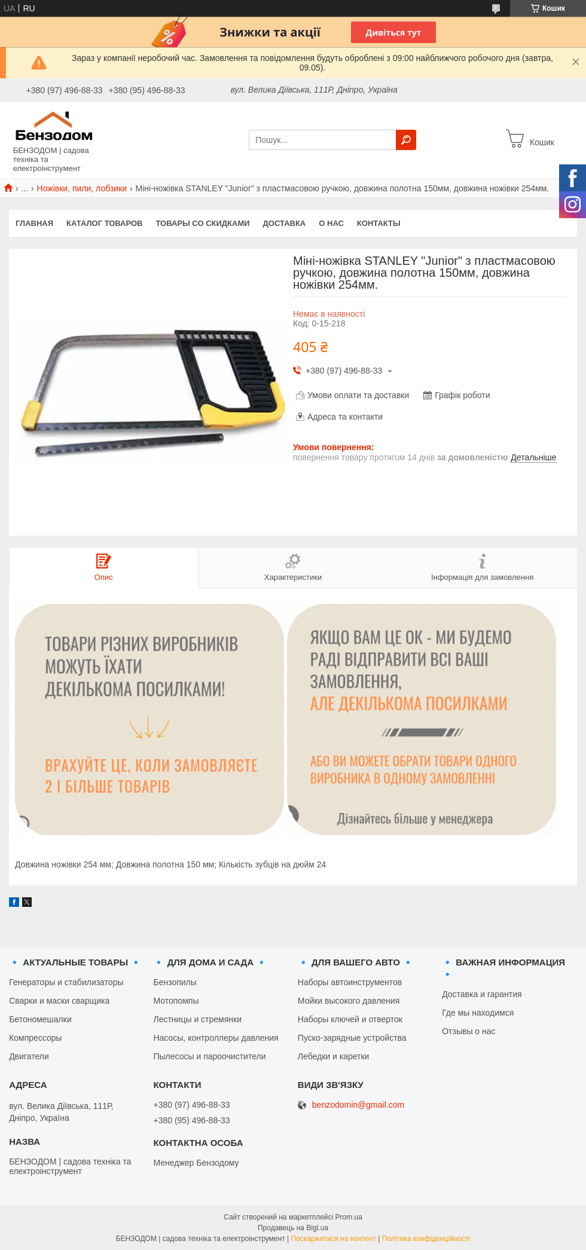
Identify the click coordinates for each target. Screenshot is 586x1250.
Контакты (379, 223)
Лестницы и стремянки (197, 1019)
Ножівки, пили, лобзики (82, 188)
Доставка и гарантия (481, 994)
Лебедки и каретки (334, 1056)
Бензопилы (174, 982)
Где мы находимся (478, 1012)
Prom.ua (348, 1217)
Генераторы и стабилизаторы (66, 982)
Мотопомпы (176, 1000)
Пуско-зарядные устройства (352, 1038)
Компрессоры (35, 1038)
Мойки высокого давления (348, 1000)
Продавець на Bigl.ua (293, 1228)
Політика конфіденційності (426, 1238)
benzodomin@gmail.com (358, 1105)
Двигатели (29, 1056)
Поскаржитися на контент (333, 1238)
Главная (34, 223)
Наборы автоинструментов (350, 982)
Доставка (284, 223)
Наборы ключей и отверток (350, 1019)
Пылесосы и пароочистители (209, 1056)
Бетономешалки (40, 1019)
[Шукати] (406, 140)
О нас (331, 223)
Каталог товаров (104, 223)
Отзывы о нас (468, 1031)
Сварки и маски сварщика (59, 1000)
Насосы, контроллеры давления (215, 1038)
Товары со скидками (203, 223)
